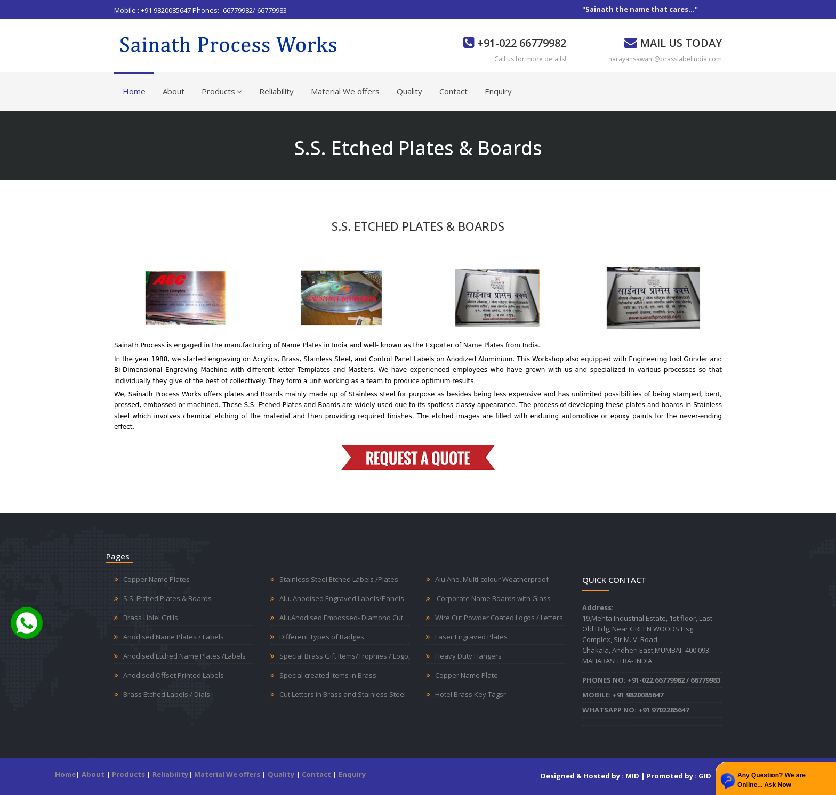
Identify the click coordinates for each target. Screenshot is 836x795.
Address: (598, 607)
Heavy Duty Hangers (468, 656)
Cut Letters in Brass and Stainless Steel (342, 694)
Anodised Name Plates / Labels (173, 637)
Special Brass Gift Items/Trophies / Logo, (344, 656)
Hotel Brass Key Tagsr (470, 694)
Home (134, 91)
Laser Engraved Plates (471, 637)
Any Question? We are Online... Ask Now (771, 780)
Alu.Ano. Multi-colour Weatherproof (492, 579)
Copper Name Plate (466, 675)
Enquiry (498, 91)
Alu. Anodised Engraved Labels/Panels (341, 598)
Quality (409, 91)
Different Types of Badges (321, 637)
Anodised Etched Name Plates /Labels (184, 656)
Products (222, 91)
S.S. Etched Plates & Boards (167, 598)
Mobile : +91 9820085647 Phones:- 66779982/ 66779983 (200, 10)
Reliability (276, 91)
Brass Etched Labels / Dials (166, 694)
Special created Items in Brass (327, 675)
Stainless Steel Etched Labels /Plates (338, 579)
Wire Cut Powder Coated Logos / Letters (499, 617)
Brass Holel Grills (150, 617)
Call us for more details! (530, 58)
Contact (453, 91)
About (173, 91)
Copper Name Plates (156, 579)
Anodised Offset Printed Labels (173, 675)
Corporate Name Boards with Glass (493, 598)
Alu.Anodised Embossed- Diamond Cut (341, 617)
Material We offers (345, 91)
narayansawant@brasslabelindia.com (665, 58)
